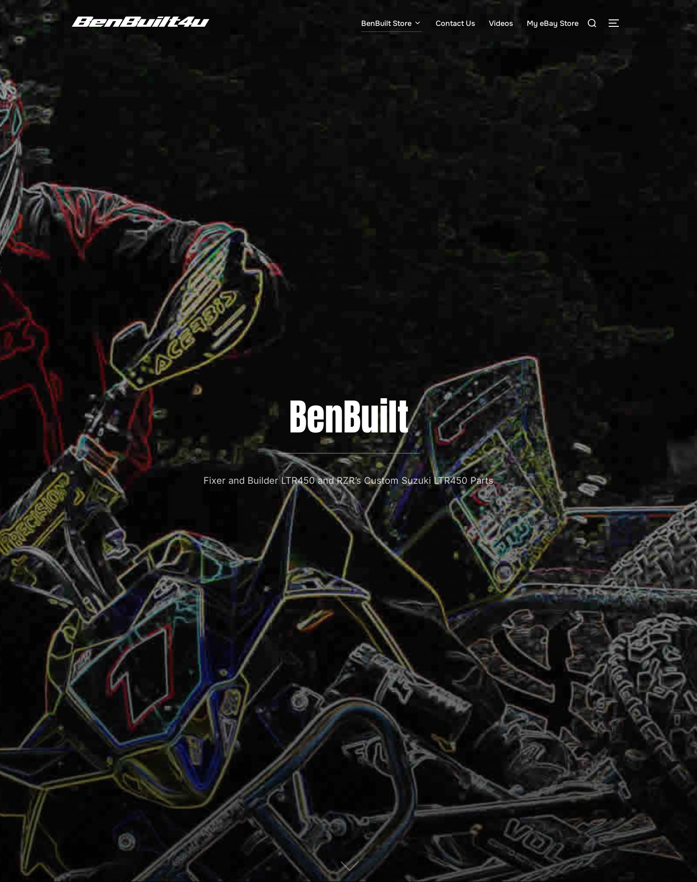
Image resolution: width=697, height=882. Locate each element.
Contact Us (455, 23)
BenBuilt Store (391, 23)
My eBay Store (553, 23)
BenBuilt (348, 416)
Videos (501, 23)
